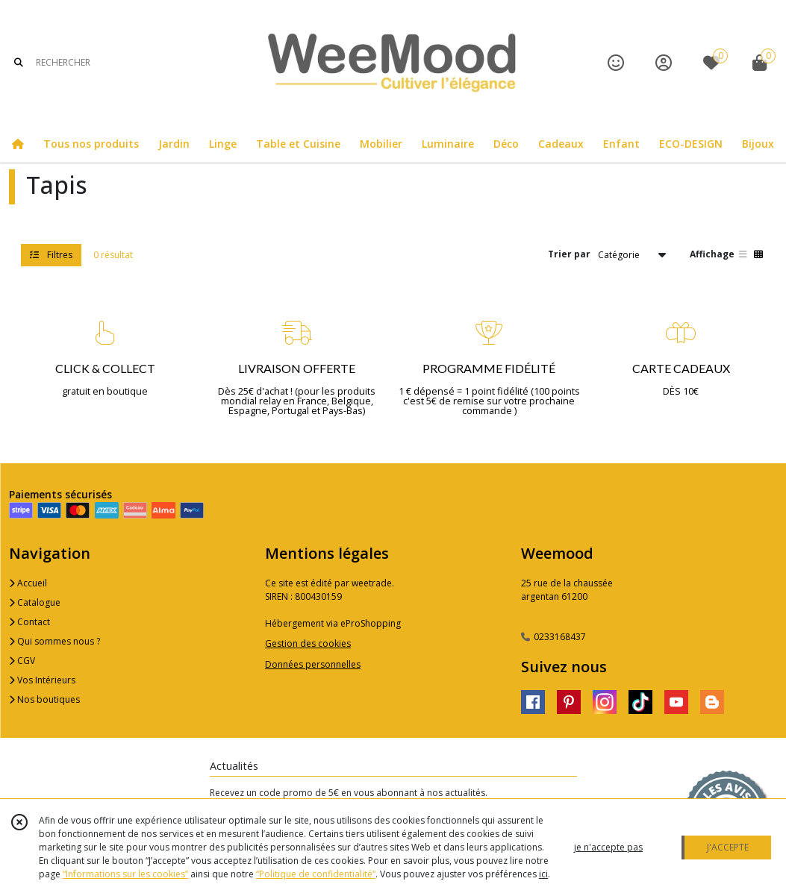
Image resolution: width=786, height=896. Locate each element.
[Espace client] (663, 62)
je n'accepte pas (608, 847)
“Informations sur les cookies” (125, 874)
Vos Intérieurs (42, 680)
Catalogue (34, 602)
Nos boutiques (44, 699)
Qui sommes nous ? (54, 641)
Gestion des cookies (308, 643)
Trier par (569, 254)
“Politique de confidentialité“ (315, 874)
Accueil (28, 583)
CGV (22, 660)
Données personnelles (313, 664)
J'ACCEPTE (728, 847)
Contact (29, 621)
